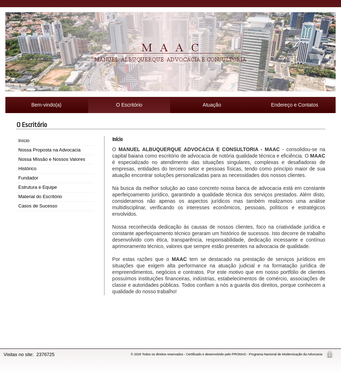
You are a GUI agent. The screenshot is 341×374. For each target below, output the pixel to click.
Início (23, 140)
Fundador (28, 178)
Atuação (212, 105)
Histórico (27, 168)
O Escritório (129, 105)
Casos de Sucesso (37, 206)
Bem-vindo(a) (46, 105)
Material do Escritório (40, 196)
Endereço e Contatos (294, 105)
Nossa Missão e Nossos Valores (51, 159)
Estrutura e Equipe (37, 187)
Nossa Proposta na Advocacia (49, 150)
